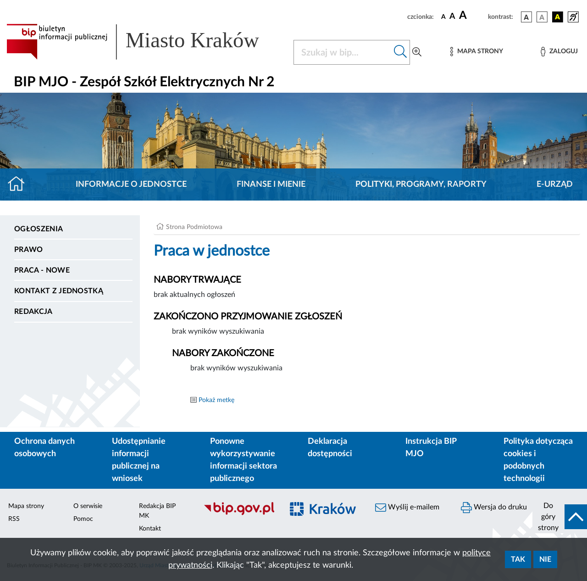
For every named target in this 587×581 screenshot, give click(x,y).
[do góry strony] (559, 516)
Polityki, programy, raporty (421, 184)
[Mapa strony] (476, 51)
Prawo (28, 249)
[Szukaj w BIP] (343, 52)
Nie (545, 559)
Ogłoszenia (38, 229)
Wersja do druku (494, 507)
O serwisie (87, 506)
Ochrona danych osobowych (44, 447)
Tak (518, 559)
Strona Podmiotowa (194, 227)
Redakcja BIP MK (157, 511)
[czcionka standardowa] (443, 16)
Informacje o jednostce (131, 184)
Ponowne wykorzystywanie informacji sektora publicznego (243, 460)
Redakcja (33, 311)
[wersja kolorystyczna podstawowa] (526, 17)
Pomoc (83, 519)
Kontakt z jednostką (58, 291)
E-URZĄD (555, 184)
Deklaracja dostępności (330, 447)
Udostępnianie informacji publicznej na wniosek (139, 460)
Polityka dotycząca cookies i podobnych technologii (538, 460)
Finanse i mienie (271, 184)
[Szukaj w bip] (400, 52)
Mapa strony (26, 506)
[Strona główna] (20, 184)
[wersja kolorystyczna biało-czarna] (542, 17)
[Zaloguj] (559, 51)
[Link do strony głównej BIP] (144, 42)
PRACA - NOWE (42, 270)
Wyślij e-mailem (407, 507)
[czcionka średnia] (452, 17)
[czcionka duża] (472, 15)
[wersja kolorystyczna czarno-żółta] (558, 17)
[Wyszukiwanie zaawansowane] (416, 52)
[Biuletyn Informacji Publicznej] (239, 514)
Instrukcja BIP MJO (430, 447)
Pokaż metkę (216, 400)
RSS (14, 519)
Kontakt (150, 528)
